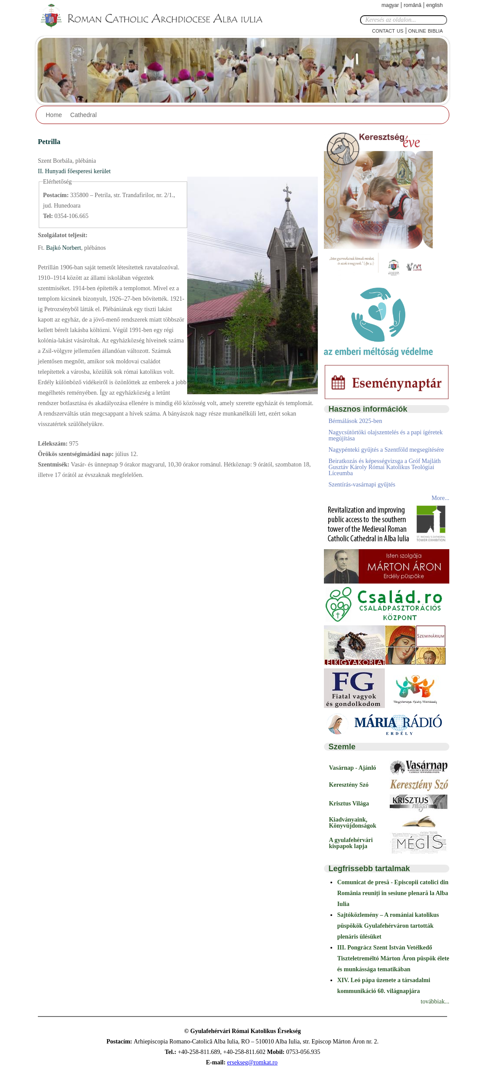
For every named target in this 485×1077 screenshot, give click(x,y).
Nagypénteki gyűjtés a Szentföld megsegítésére (386, 449)
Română (412, 5)
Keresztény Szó (348, 785)
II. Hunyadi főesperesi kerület (74, 171)
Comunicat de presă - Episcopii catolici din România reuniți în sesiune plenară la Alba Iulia (392, 893)
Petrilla (49, 142)
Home (54, 114)
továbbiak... (435, 1001)
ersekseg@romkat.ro (252, 1062)
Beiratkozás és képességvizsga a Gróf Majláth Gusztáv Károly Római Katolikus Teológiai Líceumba (384, 467)
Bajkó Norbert (62, 248)
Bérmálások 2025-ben (355, 421)
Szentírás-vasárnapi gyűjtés (361, 484)
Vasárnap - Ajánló (352, 768)
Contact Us (388, 30)
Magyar (390, 5)
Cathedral (83, 114)
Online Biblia (425, 30)
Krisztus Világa (349, 803)
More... (440, 498)
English (434, 5)
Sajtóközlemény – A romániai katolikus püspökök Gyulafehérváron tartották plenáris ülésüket (388, 926)
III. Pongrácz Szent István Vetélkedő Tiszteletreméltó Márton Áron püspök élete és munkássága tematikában (393, 958)
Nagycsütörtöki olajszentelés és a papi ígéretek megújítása (385, 435)
